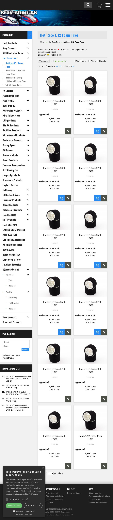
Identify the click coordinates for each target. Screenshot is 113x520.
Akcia (84, 61)
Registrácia (8, 358)
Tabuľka (54, 55)
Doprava (49, 502)
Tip (77, 61)
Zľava (93, 61)
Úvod (42, 42)
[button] (24, 511)
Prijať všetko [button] (14, 506)
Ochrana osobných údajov (99, 496)
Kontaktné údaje (74, 493)
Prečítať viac (33, 494)
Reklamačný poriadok (54, 499)
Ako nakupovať (52, 493)
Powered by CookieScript (24, 514)
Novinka (102, 61)
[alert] (24, 491)
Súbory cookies (95, 493)
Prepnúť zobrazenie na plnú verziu (56, 509)
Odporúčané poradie (47, 52)
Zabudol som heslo (11, 355)
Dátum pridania (77, 50)
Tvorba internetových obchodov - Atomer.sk (56, 515)
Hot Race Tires (54, 42)
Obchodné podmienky (55, 496)
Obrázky (42, 55)
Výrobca (43, 61)
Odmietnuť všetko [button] (33, 506)
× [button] (43, 468)
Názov (53, 50)
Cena (63, 50)
